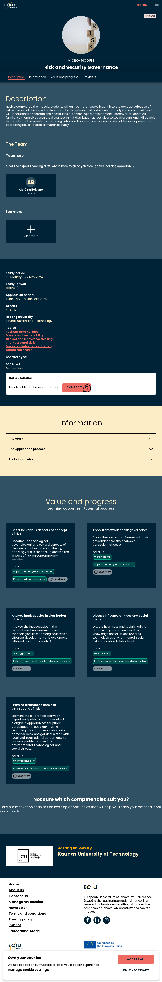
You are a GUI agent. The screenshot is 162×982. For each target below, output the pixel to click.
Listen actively (102, 653)
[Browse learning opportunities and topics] (157, 5)
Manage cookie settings (28, 969)
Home (14, 884)
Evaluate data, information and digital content (120, 661)
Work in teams (102, 556)
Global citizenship (19, 350)
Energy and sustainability (25, 335)
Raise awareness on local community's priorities (40, 768)
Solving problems (23, 653)
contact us (76, 387)
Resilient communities (22, 332)
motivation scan (28, 807)
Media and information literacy (29, 346)
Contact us (18, 896)
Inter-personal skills (21, 343)
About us (16, 890)
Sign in (141, 5)
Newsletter (18, 908)
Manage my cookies (26, 902)
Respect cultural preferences (29, 579)
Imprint (15, 925)
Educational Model (25, 931)
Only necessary (136, 970)
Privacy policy (20, 919)
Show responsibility (24, 760)
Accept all (136, 959)
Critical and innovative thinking (29, 339)
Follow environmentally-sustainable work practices (41, 661)
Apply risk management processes (32, 571)
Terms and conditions (27, 913)
